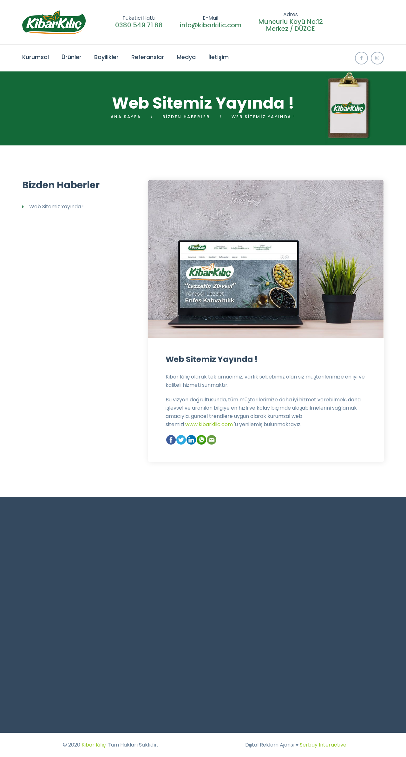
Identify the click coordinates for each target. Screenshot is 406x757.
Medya (186, 57)
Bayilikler (106, 57)
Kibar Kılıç (94, 744)
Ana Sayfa (126, 117)
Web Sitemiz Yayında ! (212, 359)
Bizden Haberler (186, 117)
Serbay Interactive (323, 744)
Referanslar (147, 57)
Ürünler (72, 57)
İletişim (218, 57)
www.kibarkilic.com (209, 424)
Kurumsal (35, 57)
